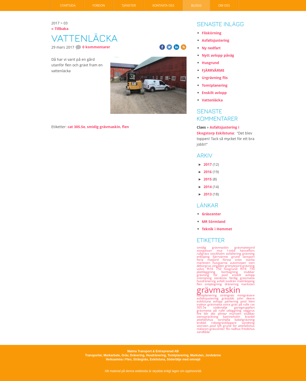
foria (202, 259)
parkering (232, 301)
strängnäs (229, 295)
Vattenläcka (212, 100)
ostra (227, 304)
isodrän (231, 281)
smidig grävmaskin (103, 126)
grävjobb (229, 298)
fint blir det (207, 313)
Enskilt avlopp (214, 92)
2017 (208, 164)
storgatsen (207, 250)
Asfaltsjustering (215, 40)
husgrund (232, 269)
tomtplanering (208, 295)
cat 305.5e (76, 126)
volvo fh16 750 (210, 269)
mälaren (203, 329)
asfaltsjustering (209, 298)
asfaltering (234, 253)
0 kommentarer (92, 46)
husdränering (207, 281)
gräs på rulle (240, 304)
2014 (208, 186)
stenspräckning (210, 316)
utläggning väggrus (240, 310)
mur (222, 250)
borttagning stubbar (238, 272)
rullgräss (203, 253)
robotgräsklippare (226, 323)
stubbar (249, 313)
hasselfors (247, 250)
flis (228, 329)
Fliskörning (211, 33)
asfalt (221, 281)
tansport (249, 256)
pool (244, 301)
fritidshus (248, 329)
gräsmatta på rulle (211, 310)
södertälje (223, 307)
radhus (236, 329)
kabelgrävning (245, 319)
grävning (248, 266)
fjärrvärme (222, 256)
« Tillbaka (59, 28)
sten (252, 263)
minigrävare (246, 295)
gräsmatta (215, 304)
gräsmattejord (244, 247)
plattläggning (209, 272)
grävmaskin (218, 289)
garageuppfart (244, 307)
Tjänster (129, 5)
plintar (224, 313)
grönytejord (233, 266)
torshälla (226, 319)
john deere (246, 298)
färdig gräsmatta (242, 278)
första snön (234, 259)
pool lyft (216, 326)
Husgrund (210, 62)
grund (237, 256)
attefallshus (207, 319)
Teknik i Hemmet (217, 228)
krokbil (204, 323)
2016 (208, 171)
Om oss (224, 5)
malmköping (246, 281)
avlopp (218, 301)
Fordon (99, 5)
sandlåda (203, 332)
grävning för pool (214, 275)
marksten (248, 284)
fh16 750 (247, 269)
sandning (248, 323)
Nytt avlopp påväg (218, 55)
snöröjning (205, 278)
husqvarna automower (230, 263)
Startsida (68, 5)
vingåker (218, 266)
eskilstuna (205, 301)
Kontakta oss (163, 5)
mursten (236, 313)
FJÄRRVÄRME (213, 70)
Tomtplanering (214, 85)
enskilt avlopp (243, 275)
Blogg (196, 5)
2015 (208, 179)
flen (125, 126)
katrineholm (234, 316)
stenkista (221, 278)
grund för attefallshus (239, 326)
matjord (215, 259)
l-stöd (233, 250)
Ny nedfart (211, 47)
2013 (208, 194)
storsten (203, 326)
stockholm (218, 253)
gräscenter (217, 329)
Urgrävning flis (215, 77)
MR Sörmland (213, 221)
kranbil (250, 316)
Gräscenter (211, 213)
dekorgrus (204, 266)
